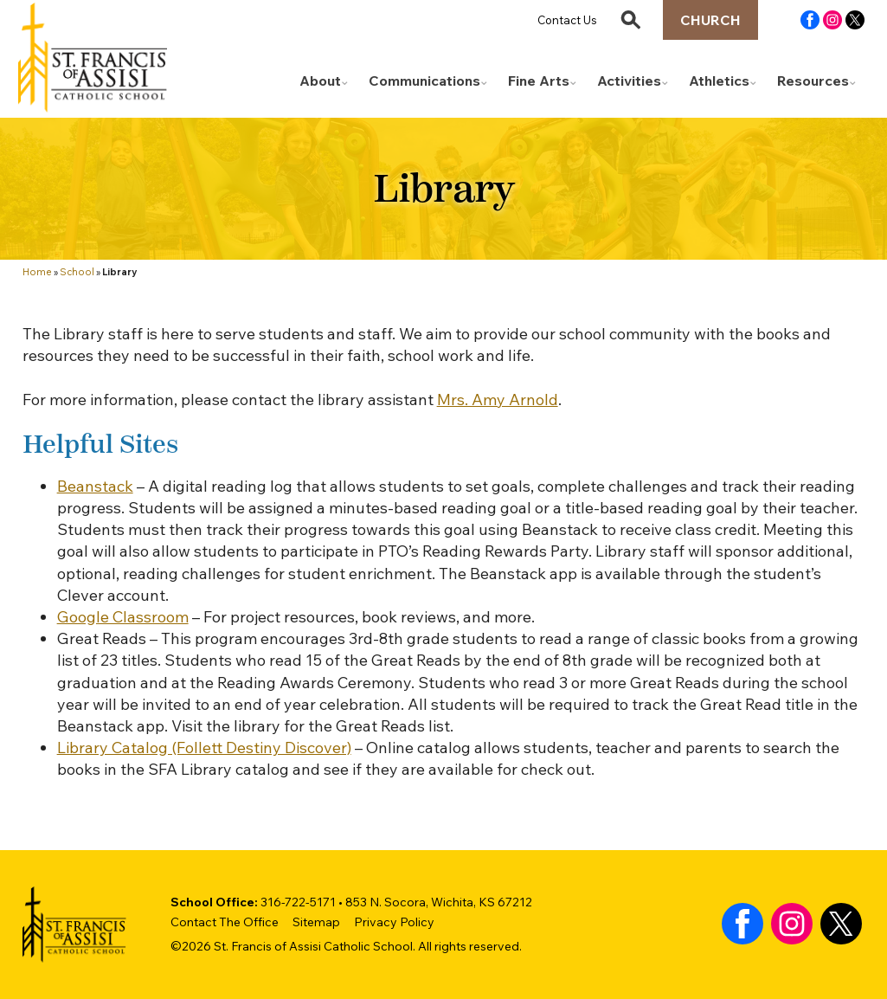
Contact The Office (224, 922)
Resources (813, 80)
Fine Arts (538, 80)
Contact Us (567, 20)
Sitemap (316, 922)
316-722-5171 (298, 902)
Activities (629, 80)
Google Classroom (123, 617)
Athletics (719, 80)
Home (37, 272)
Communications (424, 80)
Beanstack (95, 486)
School (77, 272)
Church (710, 20)
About (320, 80)
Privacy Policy (394, 922)
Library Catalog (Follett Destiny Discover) (204, 747)
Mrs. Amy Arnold (497, 399)
